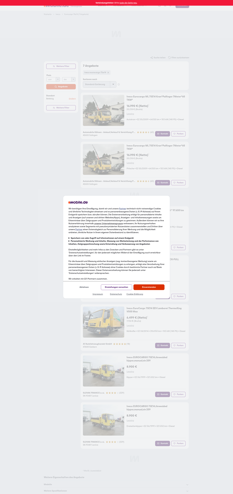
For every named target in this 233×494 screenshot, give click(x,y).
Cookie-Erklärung (134, 294)
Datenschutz (116, 294)
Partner (122, 208)
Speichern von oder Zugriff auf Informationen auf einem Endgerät (102, 238)
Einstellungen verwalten (116, 287)
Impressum (98, 294)
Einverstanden (149, 287)
